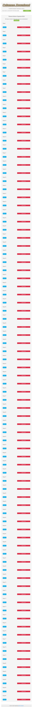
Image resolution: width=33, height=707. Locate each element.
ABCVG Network (21, 705)
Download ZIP (16, 20)
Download (27, 10)
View (4, 27)
